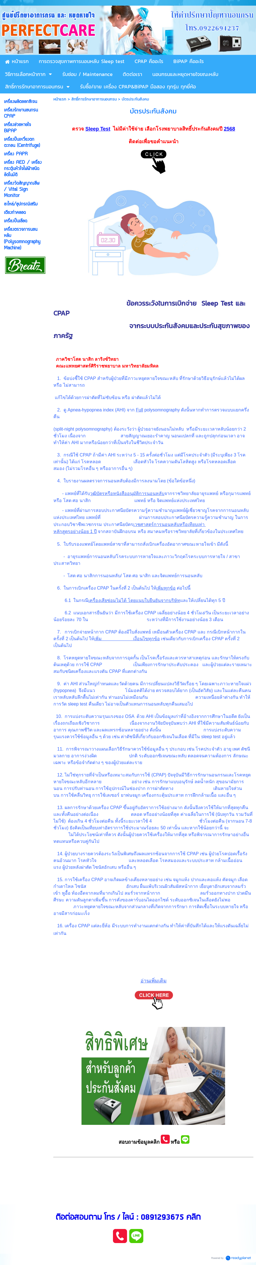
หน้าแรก (59, 99)
